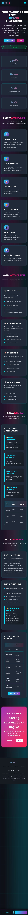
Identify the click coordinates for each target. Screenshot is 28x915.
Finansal (22, 767)
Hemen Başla (9, 40)
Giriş (7, 912)
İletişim (18, 770)
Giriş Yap (9, 740)
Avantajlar (6, 767)
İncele (20, 40)
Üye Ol (19, 740)
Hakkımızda (11, 770)
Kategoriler (15, 767)
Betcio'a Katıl (14, 693)
